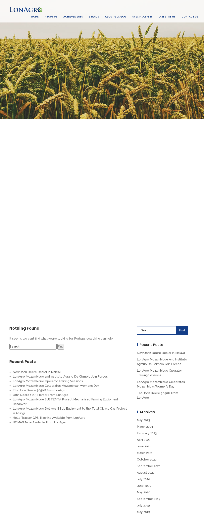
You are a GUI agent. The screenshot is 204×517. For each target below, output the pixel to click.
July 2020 (143, 479)
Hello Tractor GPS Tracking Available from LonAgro (49, 418)
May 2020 (143, 492)
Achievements (73, 16)
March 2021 (145, 453)
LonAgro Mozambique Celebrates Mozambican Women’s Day (56, 386)
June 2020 (144, 486)
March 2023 (145, 426)
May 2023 (143, 420)
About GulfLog (115, 16)
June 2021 (144, 446)
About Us (51, 16)
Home (35, 16)
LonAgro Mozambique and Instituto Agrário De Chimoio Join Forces (60, 376)
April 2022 (143, 440)
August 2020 (146, 472)
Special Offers (142, 16)
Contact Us (189, 16)
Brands (94, 16)
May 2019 (143, 512)
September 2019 (148, 499)
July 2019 (143, 505)
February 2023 (147, 433)
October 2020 (147, 459)
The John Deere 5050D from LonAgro (40, 390)
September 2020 (149, 466)
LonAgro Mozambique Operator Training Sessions (48, 381)
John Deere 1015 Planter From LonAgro (40, 395)
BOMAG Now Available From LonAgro (39, 422)
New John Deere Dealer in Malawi (37, 372)
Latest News (167, 16)
